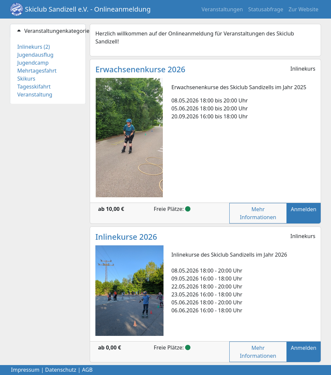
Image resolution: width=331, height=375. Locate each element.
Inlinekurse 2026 (126, 236)
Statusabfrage (265, 9)
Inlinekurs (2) (33, 46)
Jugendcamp (33, 62)
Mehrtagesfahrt (36, 70)
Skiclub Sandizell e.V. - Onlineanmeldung (88, 9)
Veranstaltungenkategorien (51, 30)
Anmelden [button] (303, 209)
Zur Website (303, 9)
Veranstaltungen (222, 9)
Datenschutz (60, 369)
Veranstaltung (34, 94)
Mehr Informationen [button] (258, 213)
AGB (87, 369)
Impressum (25, 369)
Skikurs (26, 78)
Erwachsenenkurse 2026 (140, 69)
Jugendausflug (35, 54)
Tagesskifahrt (34, 86)
